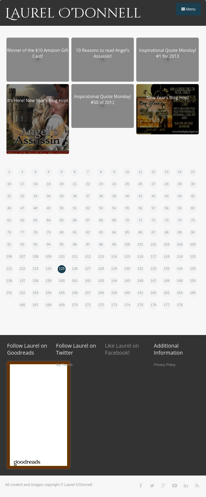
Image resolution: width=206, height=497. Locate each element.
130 (127, 268)
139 (49, 281)
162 (153, 293)
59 (180, 208)
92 (22, 244)
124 (49, 268)
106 (9, 256)
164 (180, 293)
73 (166, 220)
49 (48, 208)
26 (140, 184)
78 (35, 232)
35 (62, 196)
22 (88, 184)
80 (62, 232)
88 (166, 232)
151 (9, 293)
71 (140, 220)
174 (127, 305)
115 (127, 256)
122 (22, 268)
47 (22, 208)
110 (62, 256)
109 (49, 256)
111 (75, 256)
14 (180, 172)
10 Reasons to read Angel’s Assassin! (102, 53)
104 (180, 244)
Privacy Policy (165, 365)
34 (48, 196)
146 (140, 281)
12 (153, 172)
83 (101, 232)
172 (101, 305)
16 (9, 184)
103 (167, 244)
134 (180, 268)
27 (153, 184)
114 (114, 256)
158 (101, 293)
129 (114, 268)
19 (48, 184)
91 (9, 244)
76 (9, 232)
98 (101, 244)
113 (101, 256)
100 (127, 244)
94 (48, 244)
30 (193, 184)
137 (22, 281)
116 (140, 256)
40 (127, 196)
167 (35, 305)
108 (35, 256)
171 (88, 305)
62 (22, 220)
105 (193, 244)
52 (88, 208)
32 (22, 196)
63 (35, 220)
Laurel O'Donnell (73, 13)
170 (75, 305)
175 (140, 305)
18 (35, 184)
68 (101, 220)
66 (74, 220)
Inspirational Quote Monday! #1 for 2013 (167, 53)
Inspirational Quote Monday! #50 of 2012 (102, 99)
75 (193, 220)
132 (153, 268)
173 (114, 305)
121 (9, 268)
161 (140, 293)
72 (153, 220)
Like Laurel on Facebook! (122, 349)
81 (74, 232)
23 (101, 184)
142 (88, 281)
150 (193, 281)
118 (167, 256)
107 (22, 256)
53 (101, 208)
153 (35, 293)
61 (9, 220)
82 (88, 232)
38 (101, 196)
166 (22, 305)
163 (167, 293)
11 (140, 172)
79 (48, 232)
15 (193, 172)
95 (62, 244)
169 (62, 305)
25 (127, 184)
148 (167, 281)
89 (180, 232)
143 (101, 281)
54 (114, 208)
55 (127, 208)
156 (75, 293)
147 (153, 281)
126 (75, 268)
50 (62, 208)
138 (35, 281)
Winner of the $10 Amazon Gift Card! (37, 53)
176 (153, 305)
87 (153, 232)
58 (166, 208)
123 (35, 268)
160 (127, 293)
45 (193, 196)
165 (193, 293)
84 (114, 232)
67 (88, 220)
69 (114, 220)
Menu (188, 9)
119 (180, 256)
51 (74, 208)
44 (180, 196)
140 (62, 281)
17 (22, 184)
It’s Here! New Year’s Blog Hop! (37, 100)
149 (180, 281)
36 (74, 196)
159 (114, 293)
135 (193, 268)
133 (167, 268)
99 (114, 244)
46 (9, 208)
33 (35, 196)
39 (114, 196)
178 (180, 305)
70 (127, 220)
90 (193, 232)
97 (88, 244)
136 (9, 281)
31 (9, 196)
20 (62, 184)
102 (153, 244)
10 (127, 172)
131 (140, 268)
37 (88, 196)
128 (101, 268)
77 (22, 232)
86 (140, 232)
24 (114, 184)
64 (48, 220)
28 (166, 184)
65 (62, 220)
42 (153, 196)
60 (193, 208)
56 (140, 208)
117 (153, 256)
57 (153, 208)
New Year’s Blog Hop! (167, 97)
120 (193, 256)
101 (140, 244)
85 (127, 232)
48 (35, 208)
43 (166, 196)
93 (35, 244)
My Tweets (64, 365)
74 (180, 220)
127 (88, 268)
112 (88, 256)
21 (74, 184)
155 (62, 293)
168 (49, 305)
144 (114, 281)
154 (49, 293)
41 (140, 196)
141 (75, 281)
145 (127, 281)
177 (167, 305)
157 (88, 293)
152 (22, 293)
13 (166, 172)
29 (180, 184)
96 (74, 244)
